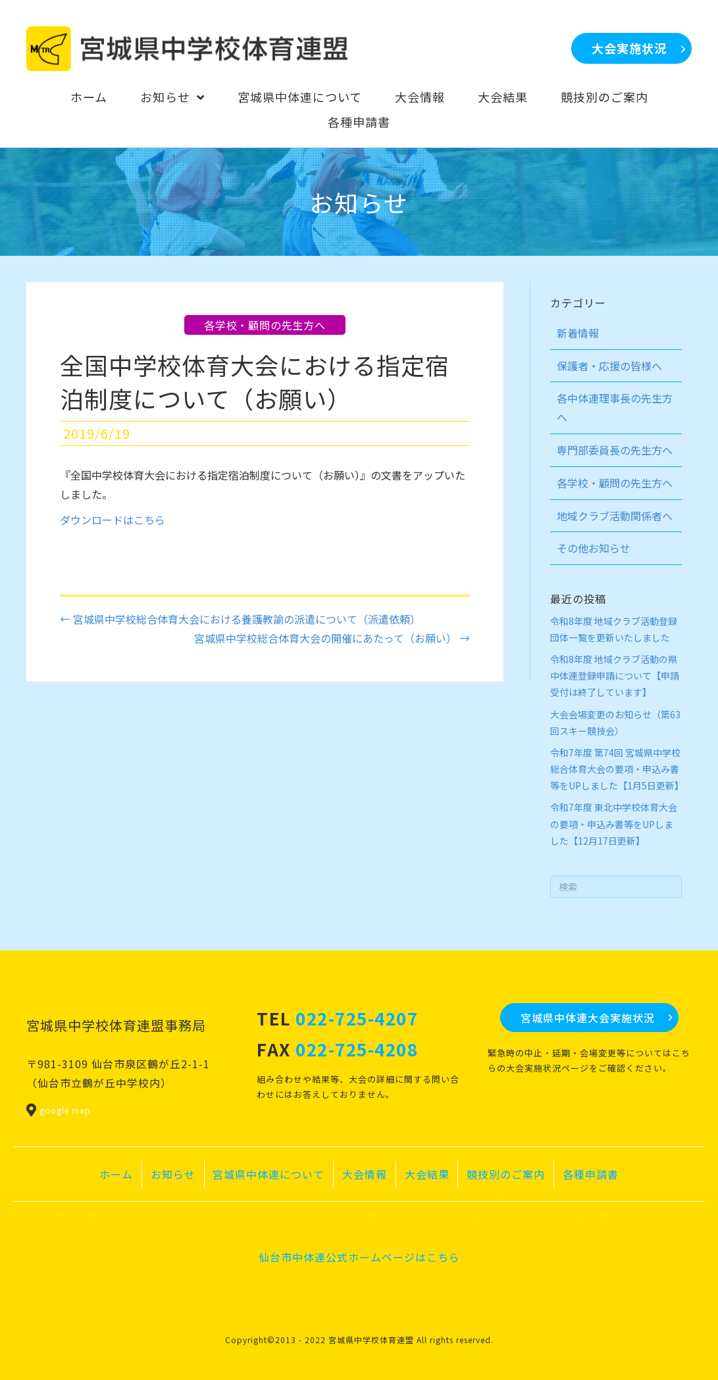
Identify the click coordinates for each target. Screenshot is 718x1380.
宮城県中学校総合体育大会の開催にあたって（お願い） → (332, 638)
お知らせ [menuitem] (173, 1174)
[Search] (616, 886)
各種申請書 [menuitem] (591, 1174)
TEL (337, 1018)
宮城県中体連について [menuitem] (268, 1174)
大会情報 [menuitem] (364, 1174)
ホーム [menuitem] (116, 1174)
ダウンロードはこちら (112, 520)
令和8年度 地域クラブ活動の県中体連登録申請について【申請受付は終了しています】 (614, 676)
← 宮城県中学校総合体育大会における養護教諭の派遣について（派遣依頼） (240, 619)
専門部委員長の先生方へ (615, 450)
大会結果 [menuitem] (427, 1174)
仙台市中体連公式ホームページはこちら (359, 1257)
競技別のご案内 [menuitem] (506, 1174)
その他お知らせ (593, 548)
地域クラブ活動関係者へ (615, 516)
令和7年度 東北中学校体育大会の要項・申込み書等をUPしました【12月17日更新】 (613, 824)
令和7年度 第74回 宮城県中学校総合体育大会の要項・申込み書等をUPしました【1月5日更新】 (617, 769)
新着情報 (578, 333)
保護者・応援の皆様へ (609, 366)
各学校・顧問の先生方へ (265, 325)
